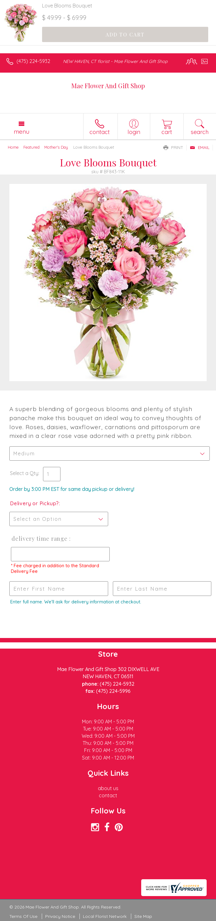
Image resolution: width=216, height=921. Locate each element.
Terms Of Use (23, 916)
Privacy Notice (60, 916)
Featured (31, 147)
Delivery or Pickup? (34, 503)
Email (199, 147)
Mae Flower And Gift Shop (108, 85)
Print (173, 147)
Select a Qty (24, 473)
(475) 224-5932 (33, 61)
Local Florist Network (105, 916)
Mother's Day (56, 147)
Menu (21, 131)
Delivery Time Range (39, 538)
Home (13, 147)
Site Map (143, 916)
